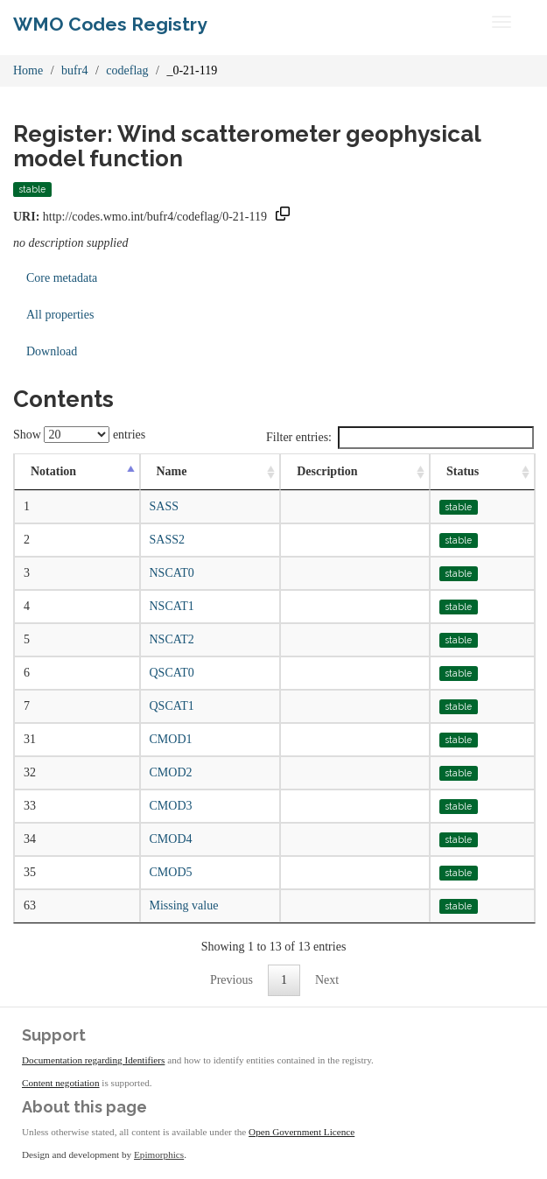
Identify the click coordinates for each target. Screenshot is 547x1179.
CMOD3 (171, 805)
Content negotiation (61, 1082)
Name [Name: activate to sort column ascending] (172, 471)
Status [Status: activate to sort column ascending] (462, 471)
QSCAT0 (172, 672)
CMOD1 (171, 739)
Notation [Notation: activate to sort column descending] (53, 471)
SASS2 (167, 539)
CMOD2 (171, 772)
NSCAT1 (172, 606)
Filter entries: (400, 437)
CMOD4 (171, 839)
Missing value (184, 905)
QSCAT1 (172, 705)
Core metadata (61, 277)
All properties (60, 314)
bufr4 (74, 70)
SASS (164, 506)
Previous (231, 979)
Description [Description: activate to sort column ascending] (327, 471)
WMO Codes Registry (110, 24)
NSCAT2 (172, 639)
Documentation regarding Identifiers (93, 1060)
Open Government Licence (301, 1131)
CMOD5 (171, 872)
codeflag (127, 70)
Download (51, 351)
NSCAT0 (172, 572)
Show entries (79, 434)
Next (327, 979)
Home (28, 70)
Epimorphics (159, 1154)
